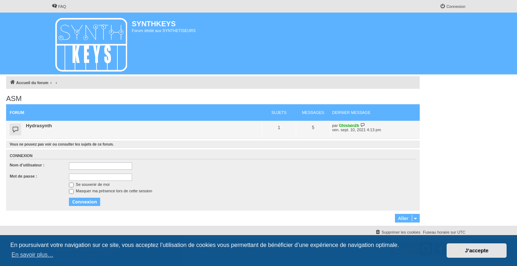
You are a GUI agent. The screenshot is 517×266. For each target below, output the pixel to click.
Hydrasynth (39, 125)
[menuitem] (59, 6)
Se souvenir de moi (89, 184)
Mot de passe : (23, 176)
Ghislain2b (349, 125)
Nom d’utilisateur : (27, 165)
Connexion (21, 155)
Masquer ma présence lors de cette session (110, 191)
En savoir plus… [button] (32, 255)
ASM (14, 98)
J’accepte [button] (477, 250)
